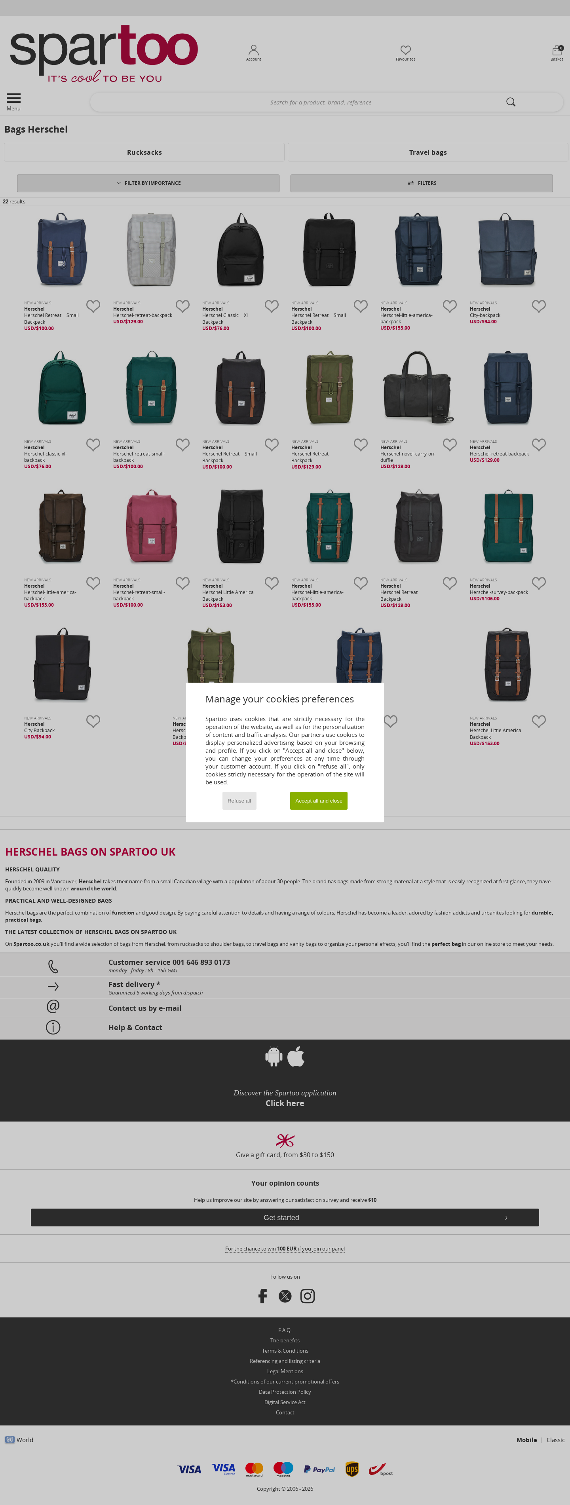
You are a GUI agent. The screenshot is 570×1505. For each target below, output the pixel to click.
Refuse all (239, 801)
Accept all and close (319, 801)
